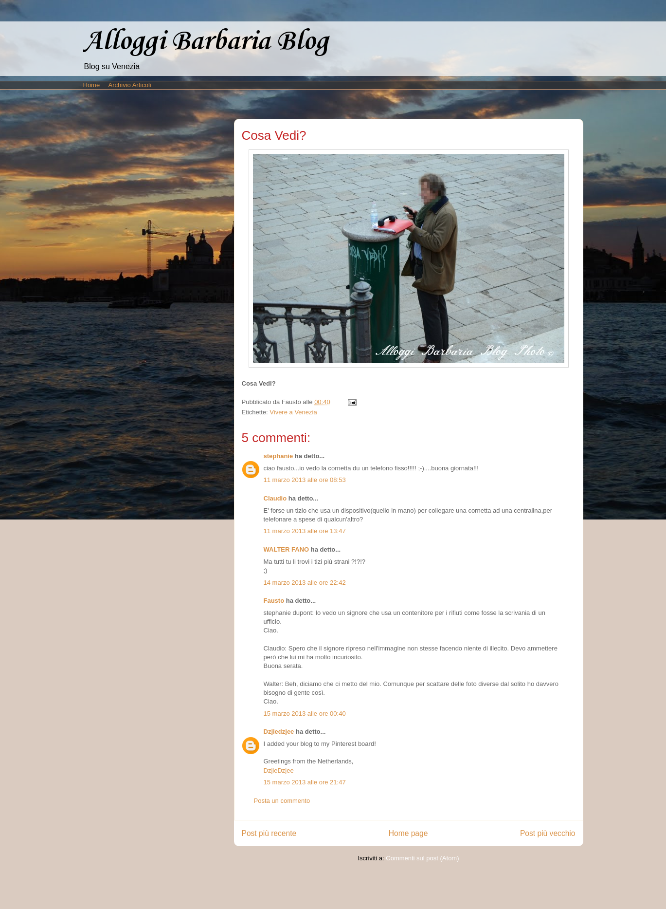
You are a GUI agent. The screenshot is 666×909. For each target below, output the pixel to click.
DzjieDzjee (279, 770)
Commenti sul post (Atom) (422, 858)
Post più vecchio (548, 833)
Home (91, 85)
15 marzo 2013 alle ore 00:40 (305, 713)
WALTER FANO (286, 549)
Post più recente (269, 833)
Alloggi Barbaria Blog (205, 41)
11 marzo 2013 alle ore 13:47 (305, 531)
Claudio (275, 498)
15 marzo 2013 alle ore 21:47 (305, 782)
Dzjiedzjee (279, 731)
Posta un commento (282, 800)
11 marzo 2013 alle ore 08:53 (305, 479)
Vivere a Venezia (293, 412)
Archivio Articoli (129, 85)
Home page (408, 833)
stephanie (278, 456)
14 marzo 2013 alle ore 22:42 (305, 582)
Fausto (274, 600)
